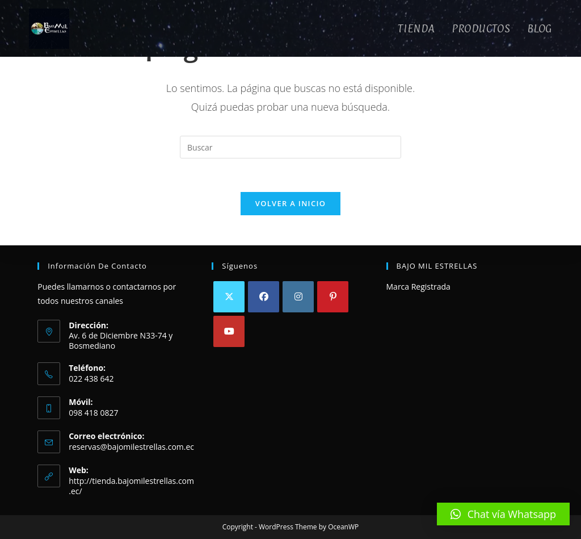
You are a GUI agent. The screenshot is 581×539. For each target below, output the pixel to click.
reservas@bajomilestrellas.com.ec (131, 446)
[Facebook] (263, 296)
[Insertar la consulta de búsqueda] (290, 147)
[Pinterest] (332, 296)
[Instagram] (298, 296)
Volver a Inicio (290, 204)
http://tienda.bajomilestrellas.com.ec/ (131, 485)
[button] (503, 514)
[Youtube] (229, 331)
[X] (229, 296)
